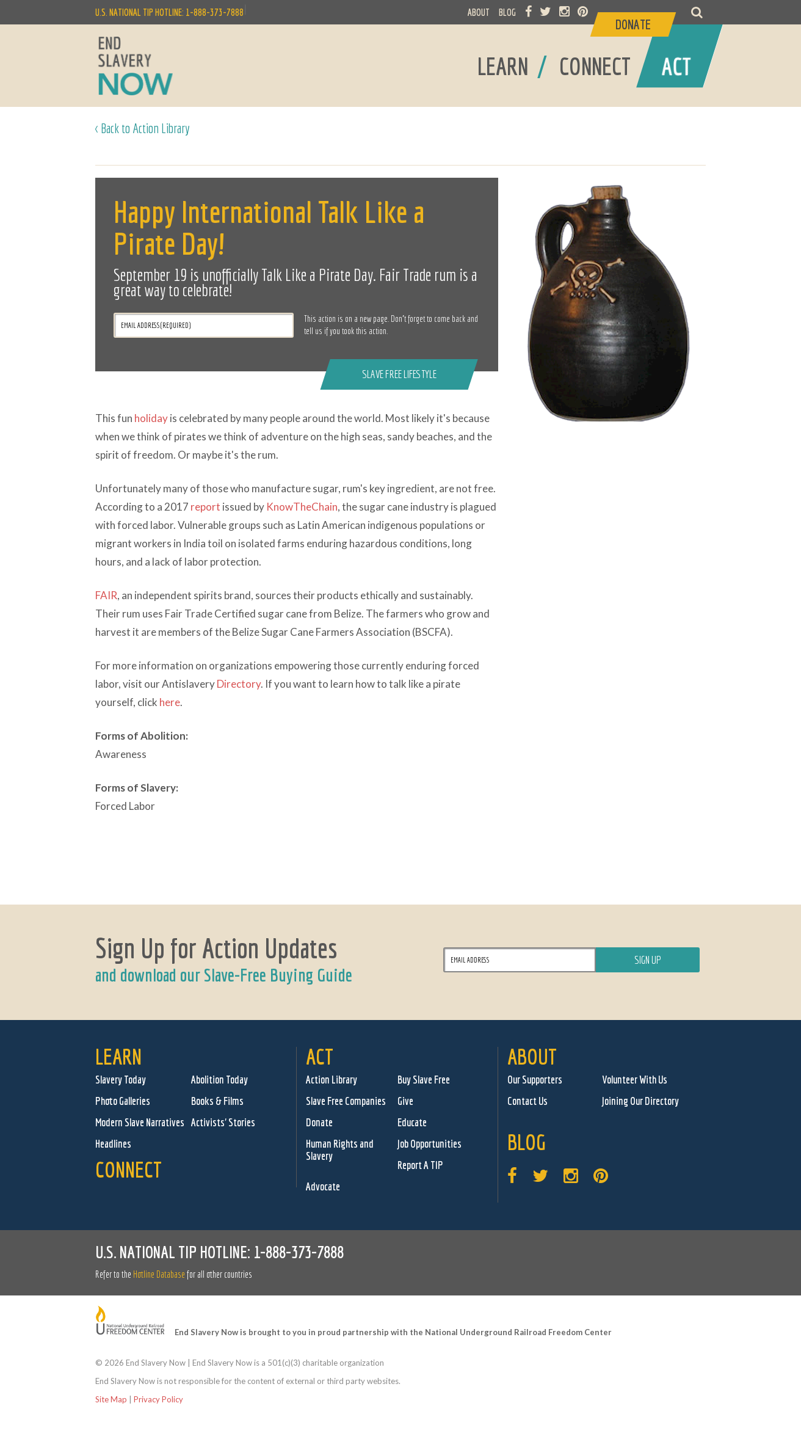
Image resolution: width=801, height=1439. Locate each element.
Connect (128, 1169)
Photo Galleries (122, 1101)
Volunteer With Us (634, 1079)
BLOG (507, 12)
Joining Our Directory (640, 1101)
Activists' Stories (223, 1122)
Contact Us (527, 1101)
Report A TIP (420, 1165)
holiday (151, 418)
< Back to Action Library (142, 128)
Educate (412, 1122)
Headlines (113, 1143)
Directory (239, 683)
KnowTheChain (302, 506)
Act (319, 1056)
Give (405, 1101)
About (532, 1056)
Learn (118, 1056)
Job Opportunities (429, 1143)
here (169, 702)
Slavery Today (120, 1079)
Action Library (331, 1079)
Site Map (111, 1399)
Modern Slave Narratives (139, 1122)
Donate (319, 1122)
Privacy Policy (158, 1399)
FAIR (106, 595)
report (205, 506)
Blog (526, 1141)
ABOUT (479, 12)
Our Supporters (534, 1079)
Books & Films (217, 1101)
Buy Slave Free (423, 1079)
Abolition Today (219, 1079)
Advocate (323, 1186)
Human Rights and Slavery (340, 1149)
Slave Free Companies (346, 1101)
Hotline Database (159, 1274)
